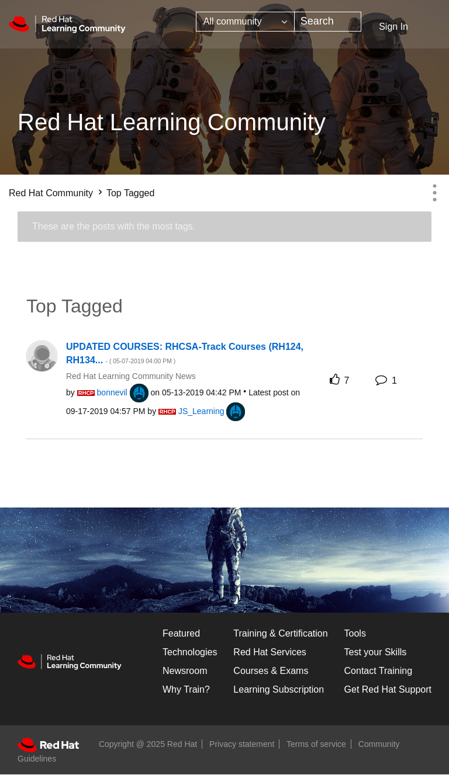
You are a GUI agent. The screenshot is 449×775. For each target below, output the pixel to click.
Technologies (190, 652)
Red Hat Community (51, 193)
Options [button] (434, 192)
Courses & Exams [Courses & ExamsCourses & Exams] (270, 671)
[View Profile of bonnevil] (112, 392)
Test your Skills (375, 652)
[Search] (327, 22)
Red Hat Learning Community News (131, 376)
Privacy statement (241, 744)
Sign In (393, 27)
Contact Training (378, 671)
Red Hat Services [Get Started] (269, 652)
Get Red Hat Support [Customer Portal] (387, 689)
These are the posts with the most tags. (113, 226)
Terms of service (316, 744)
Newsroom (185, 671)
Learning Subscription (278, 689)
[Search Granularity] (245, 21)
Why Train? (186, 689)
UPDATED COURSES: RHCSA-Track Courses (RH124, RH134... (184, 353)
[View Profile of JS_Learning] (201, 411)
